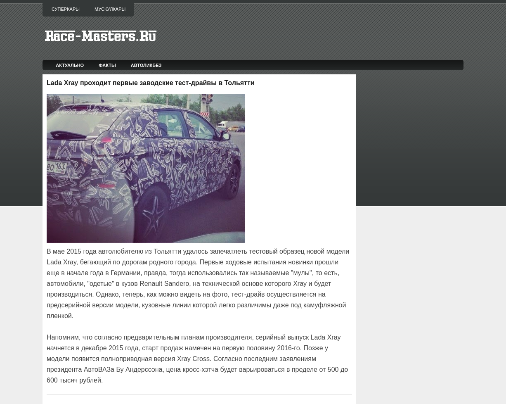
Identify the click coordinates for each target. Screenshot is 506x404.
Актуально (70, 65)
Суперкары (66, 9)
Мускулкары (110, 9)
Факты (107, 65)
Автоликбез (146, 65)
